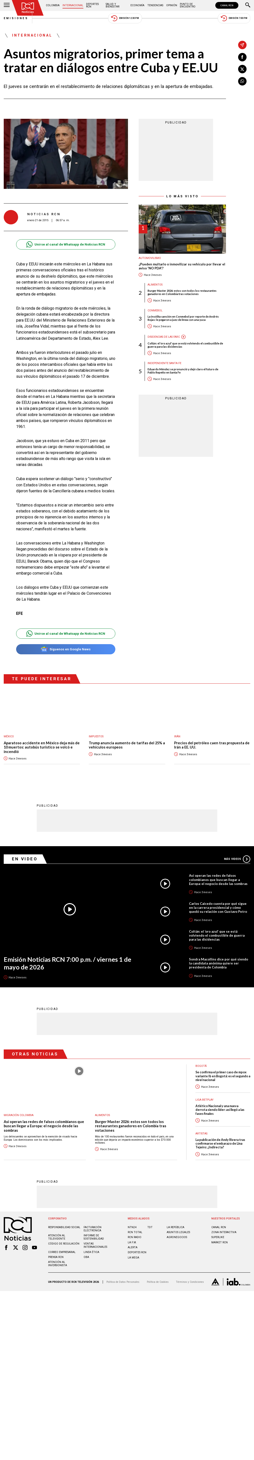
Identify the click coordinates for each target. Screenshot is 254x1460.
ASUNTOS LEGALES (178, 1232)
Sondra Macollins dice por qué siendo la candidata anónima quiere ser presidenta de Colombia (218, 963)
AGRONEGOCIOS (177, 1237)
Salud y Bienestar (112, 5)
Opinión (171, 5)
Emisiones (16, 18)
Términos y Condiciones (190, 1282)
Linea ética (91, 1252)
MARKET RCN (219, 1242)
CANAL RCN (226, 5)
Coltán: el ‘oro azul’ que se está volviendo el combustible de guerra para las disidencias (185, 345)
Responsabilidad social (64, 1227)
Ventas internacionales (95, 1245)
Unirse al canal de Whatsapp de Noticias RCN (65, 244)
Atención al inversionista (57, 1263)
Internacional (73, 5)
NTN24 (132, 1227)
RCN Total (135, 1232)
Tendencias (155, 5)
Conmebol (155, 310)
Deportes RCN (92, 5)
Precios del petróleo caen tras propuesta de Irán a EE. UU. (212, 745)
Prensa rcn (56, 1257)
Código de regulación (63, 1243)
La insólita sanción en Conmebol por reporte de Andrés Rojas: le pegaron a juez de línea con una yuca (183, 318)
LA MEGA (133, 1257)
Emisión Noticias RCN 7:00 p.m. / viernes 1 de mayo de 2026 (67, 963)
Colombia (53, 5)
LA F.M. (132, 1242)
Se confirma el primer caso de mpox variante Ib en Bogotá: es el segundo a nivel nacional (222, 1076)
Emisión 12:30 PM (125, 18)
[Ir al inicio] (27, 8)
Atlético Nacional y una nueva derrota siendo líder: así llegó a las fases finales (219, 1110)
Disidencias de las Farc (164, 336)
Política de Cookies (158, 1282)
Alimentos (155, 284)
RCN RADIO (134, 1237)
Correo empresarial (62, 1252)
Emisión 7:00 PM (234, 18)
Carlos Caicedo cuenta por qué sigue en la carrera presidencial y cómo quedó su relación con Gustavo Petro (218, 908)
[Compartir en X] (242, 69)
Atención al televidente (56, 1237)
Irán (177, 736)
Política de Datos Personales (122, 1282)
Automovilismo (150, 258)
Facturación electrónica (92, 1229)
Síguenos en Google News (65, 649)
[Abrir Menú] (7, 5)
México (9, 736)
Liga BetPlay (204, 1099)
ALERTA (132, 1247)
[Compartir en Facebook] (242, 57)
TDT (150, 1227)
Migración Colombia (18, 1115)
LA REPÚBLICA (175, 1227)
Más (237, 859)
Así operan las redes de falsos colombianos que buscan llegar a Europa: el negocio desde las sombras (218, 879)
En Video (25, 858)
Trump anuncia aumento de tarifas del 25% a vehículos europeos (127, 745)
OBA (86, 1257)
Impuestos (96, 736)
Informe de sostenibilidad (94, 1237)
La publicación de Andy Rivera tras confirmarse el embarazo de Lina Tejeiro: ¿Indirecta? (220, 1143)
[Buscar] (247, 5)
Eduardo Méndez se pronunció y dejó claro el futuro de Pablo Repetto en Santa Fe (183, 371)
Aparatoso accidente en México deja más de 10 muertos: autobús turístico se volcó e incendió (42, 747)
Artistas (201, 1133)
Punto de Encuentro (187, 5)
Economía (137, 5)
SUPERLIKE (217, 1237)
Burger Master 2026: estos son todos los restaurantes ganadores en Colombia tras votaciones (182, 292)
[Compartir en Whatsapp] (242, 81)
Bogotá (201, 1066)
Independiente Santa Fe (164, 363)
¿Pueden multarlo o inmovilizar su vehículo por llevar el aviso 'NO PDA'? (182, 266)
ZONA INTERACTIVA (223, 1232)
